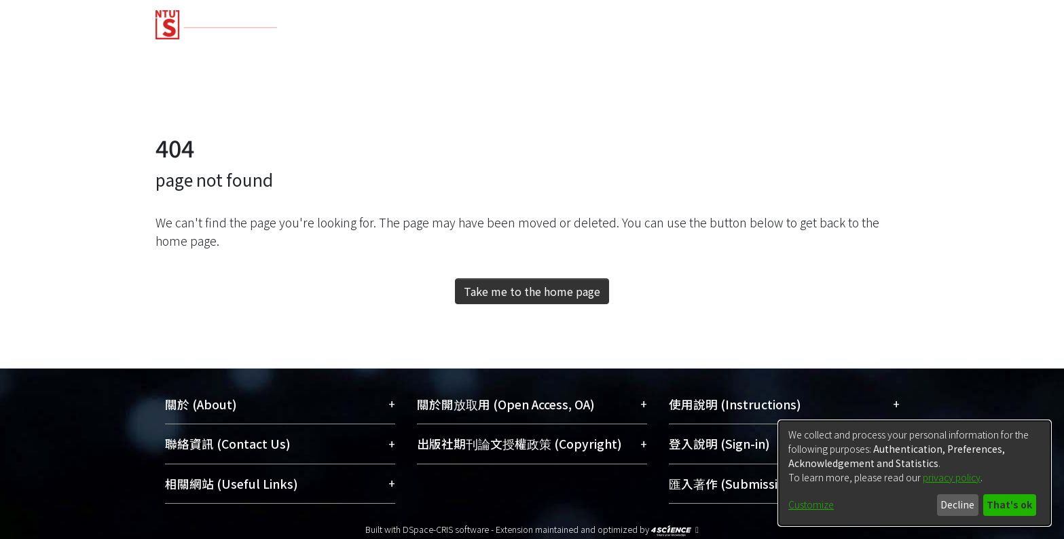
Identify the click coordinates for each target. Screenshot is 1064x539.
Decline (957, 504)
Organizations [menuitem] (757, 56)
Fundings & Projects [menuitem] (531, 56)
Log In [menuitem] (880, 104)
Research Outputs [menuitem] (393, 56)
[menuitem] (856, 56)
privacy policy (951, 477)
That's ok (1009, 504)
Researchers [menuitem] (653, 56)
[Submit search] (810, 104)
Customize (811, 504)
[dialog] (914, 473)
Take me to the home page (532, 291)
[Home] (459, 19)
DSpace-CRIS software (446, 529)
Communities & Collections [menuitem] (234, 56)
